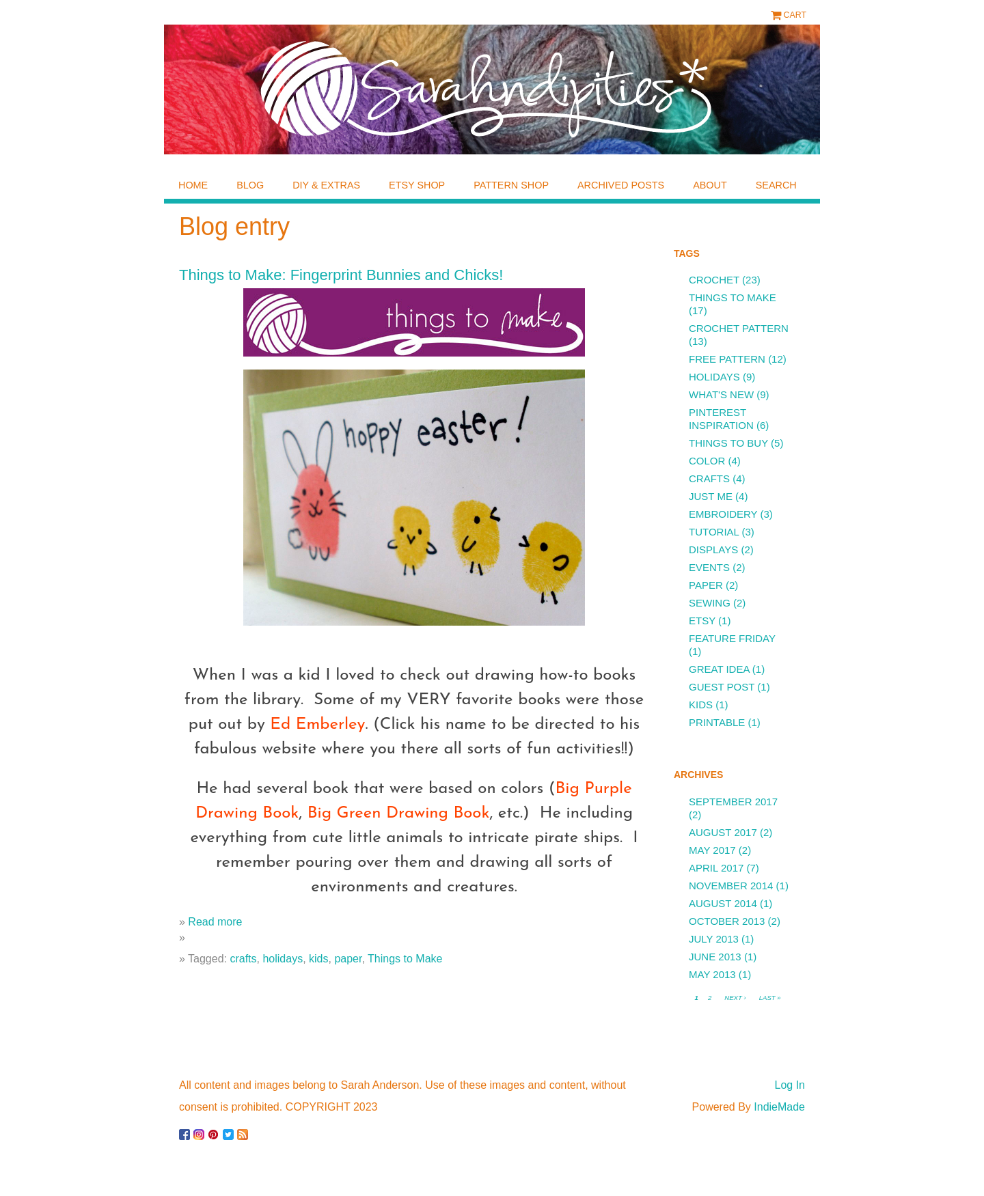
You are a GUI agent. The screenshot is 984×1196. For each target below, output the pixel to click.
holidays (282, 958)
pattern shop (511, 185)
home (193, 185)
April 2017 (716, 868)
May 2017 (712, 850)
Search (776, 185)
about (710, 185)
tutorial (714, 532)
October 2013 (727, 921)
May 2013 (712, 974)
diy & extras (326, 185)
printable (717, 722)
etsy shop (417, 185)
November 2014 (731, 885)
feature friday (732, 638)
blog (250, 185)
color (707, 461)
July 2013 (714, 939)
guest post (721, 687)
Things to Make (405, 958)
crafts (243, 958)
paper (347, 958)
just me (711, 496)
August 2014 (723, 903)
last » (770, 997)
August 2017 (723, 832)
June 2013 (715, 956)
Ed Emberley (317, 725)
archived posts (620, 185)
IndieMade (779, 1107)
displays (713, 549)
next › (735, 997)
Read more (215, 922)
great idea (719, 669)
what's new (721, 394)
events (709, 567)
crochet (714, 280)
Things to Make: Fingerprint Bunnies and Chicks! (341, 274)
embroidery (723, 514)
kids (318, 958)
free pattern (727, 359)
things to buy (728, 443)
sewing (709, 603)
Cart (795, 15)
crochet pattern (739, 328)
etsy (702, 620)
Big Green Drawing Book (399, 813)
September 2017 (733, 801)
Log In (790, 1085)
